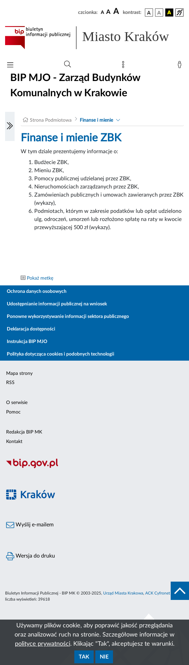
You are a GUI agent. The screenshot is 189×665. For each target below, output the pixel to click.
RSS (10, 382)
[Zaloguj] (181, 66)
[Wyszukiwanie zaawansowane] (67, 64)
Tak (84, 657)
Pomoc (13, 412)
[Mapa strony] (124, 66)
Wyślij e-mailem (30, 525)
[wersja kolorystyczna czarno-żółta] (169, 12)
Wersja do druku (30, 556)
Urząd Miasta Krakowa (123, 593)
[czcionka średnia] (108, 12)
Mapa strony (19, 373)
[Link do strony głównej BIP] (94, 38)
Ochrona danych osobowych (37, 291)
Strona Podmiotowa (51, 120)
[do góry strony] (180, 591)
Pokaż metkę (40, 278)
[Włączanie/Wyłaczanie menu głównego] (10, 65)
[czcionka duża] (117, 11)
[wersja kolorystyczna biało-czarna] (159, 12)
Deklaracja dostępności (31, 329)
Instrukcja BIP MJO (27, 341)
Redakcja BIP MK (24, 432)
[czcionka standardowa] (102, 12)
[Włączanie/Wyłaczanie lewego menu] (10, 126)
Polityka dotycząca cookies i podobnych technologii (60, 354)
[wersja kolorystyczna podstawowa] (149, 12)
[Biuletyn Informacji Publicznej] (94, 467)
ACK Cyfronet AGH (162, 593)
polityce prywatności (42, 644)
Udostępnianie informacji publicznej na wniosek (57, 304)
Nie (104, 657)
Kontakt (14, 441)
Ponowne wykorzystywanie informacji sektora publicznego (68, 316)
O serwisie (16, 402)
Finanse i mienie (96, 120)
